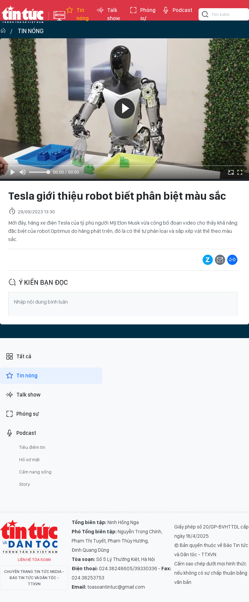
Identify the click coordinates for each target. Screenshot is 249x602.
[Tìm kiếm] (205, 15)
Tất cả (18, 356)
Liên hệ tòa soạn (34, 559)
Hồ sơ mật (29, 459)
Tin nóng (77, 14)
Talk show (108, 14)
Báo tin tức (22, 14)
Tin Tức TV (28, 537)
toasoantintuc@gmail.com (116, 587)
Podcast (177, 10)
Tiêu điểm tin (32, 447)
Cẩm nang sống (35, 471)
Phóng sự (142, 14)
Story (24, 484)
